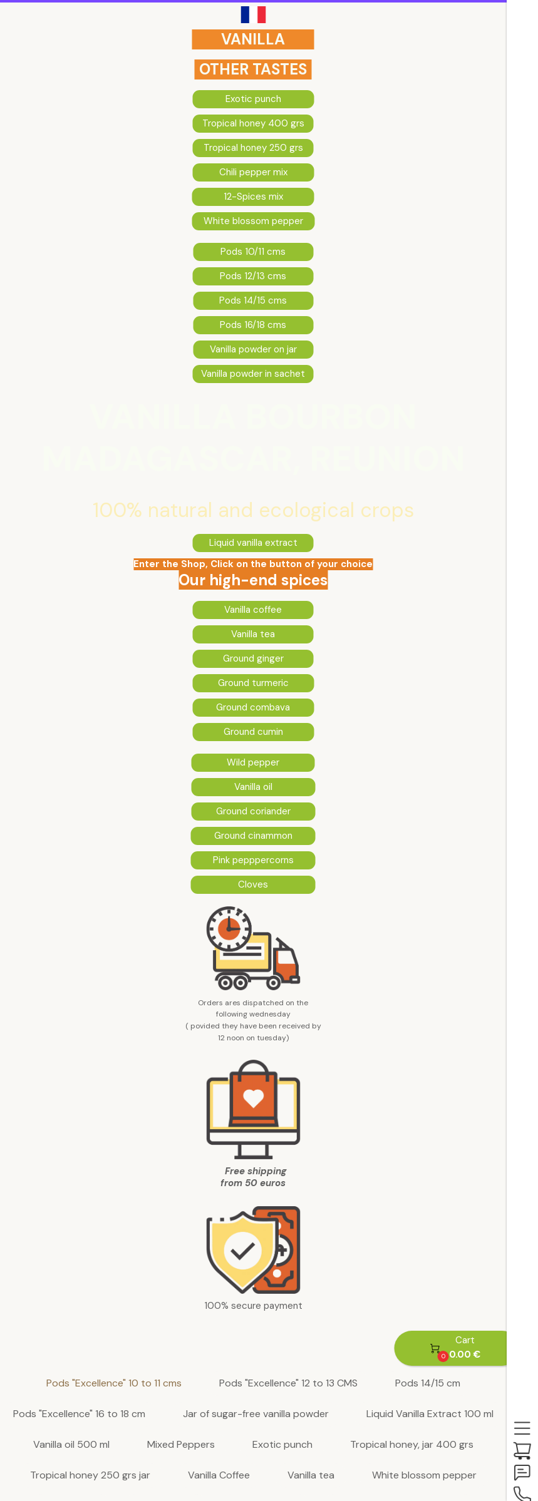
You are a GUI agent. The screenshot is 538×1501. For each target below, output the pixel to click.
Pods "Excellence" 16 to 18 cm (79, 1414)
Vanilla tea (310, 1476)
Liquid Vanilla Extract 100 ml (430, 1414)
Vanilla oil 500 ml (71, 1445)
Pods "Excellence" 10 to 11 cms (114, 1384)
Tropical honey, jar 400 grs (411, 1445)
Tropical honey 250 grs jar (90, 1476)
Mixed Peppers (181, 1445)
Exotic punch (282, 1445)
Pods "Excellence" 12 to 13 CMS (288, 1384)
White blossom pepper (424, 1476)
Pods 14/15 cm (427, 1384)
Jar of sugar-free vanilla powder (256, 1414)
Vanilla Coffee (219, 1476)
